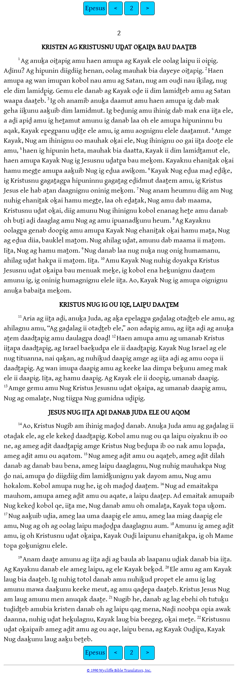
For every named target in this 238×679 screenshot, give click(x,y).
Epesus (95, 8)
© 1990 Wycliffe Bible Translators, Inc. (119, 670)
